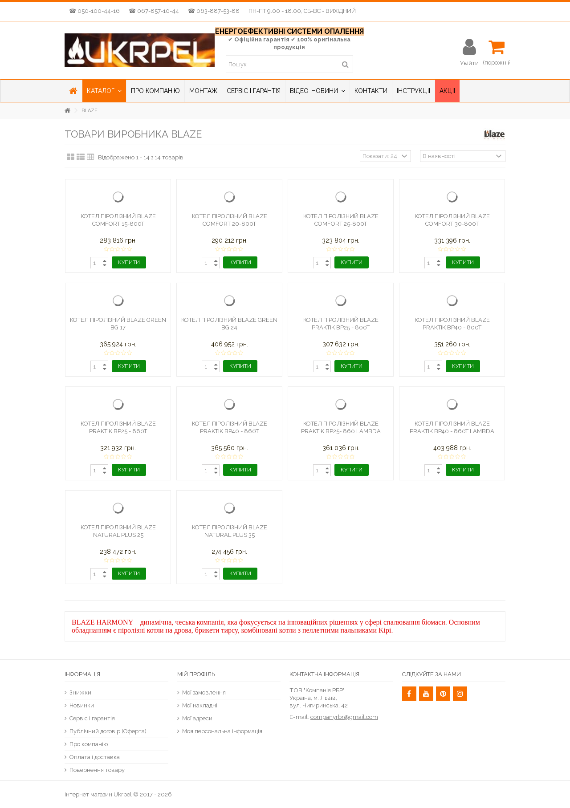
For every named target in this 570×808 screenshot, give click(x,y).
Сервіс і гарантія (92, 718)
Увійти (469, 63)
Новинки (81, 705)
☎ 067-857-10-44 (154, 11)
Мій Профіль (196, 674)
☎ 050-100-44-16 (94, 11)
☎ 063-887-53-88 (214, 11)
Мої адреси (197, 718)
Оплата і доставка (94, 757)
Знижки (80, 692)
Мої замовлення (204, 692)
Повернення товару (97, 770)
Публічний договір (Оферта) (108, 731)
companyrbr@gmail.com (344, 716)
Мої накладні (199, 705)
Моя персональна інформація (222, 731)
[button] (104, 91)
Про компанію (88, 744)
